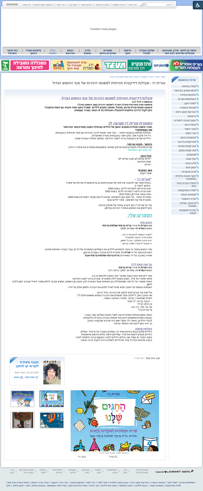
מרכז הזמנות (119, 4)
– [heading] (143, 179)
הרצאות (192, 116)
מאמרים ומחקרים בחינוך (107, 52)
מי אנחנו (26, 4)
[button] (143, 4)
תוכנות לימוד (43, 471)
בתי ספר (125, 471)
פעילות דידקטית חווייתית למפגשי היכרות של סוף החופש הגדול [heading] (106, 98)
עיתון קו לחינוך (102, 4)
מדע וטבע (190, 163)
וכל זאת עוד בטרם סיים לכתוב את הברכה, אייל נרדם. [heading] (124, 292)
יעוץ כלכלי (94, 485)
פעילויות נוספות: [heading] (143, 329)
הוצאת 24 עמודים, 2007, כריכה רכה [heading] (130, 270)
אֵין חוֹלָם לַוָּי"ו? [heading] (144, 304)
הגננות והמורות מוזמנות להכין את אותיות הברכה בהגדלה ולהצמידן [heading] (117, 318)
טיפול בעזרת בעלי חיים (18, 482)
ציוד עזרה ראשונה (59, 482)
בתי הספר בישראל (12, 52)
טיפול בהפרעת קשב (77, 485)
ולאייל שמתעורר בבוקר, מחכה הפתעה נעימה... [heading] (127, 298)
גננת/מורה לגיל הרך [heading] (142, 102)
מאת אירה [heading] (127, 225)
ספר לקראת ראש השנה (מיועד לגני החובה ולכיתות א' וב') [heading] (122, 276)
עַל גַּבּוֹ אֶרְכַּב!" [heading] (145, 309)
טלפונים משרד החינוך (33, 52)
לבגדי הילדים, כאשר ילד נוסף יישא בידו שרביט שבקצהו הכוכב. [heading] (119, 320)
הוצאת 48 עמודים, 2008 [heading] (136, 228)
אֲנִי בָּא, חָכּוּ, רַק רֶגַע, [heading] (141, 307)
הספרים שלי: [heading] (139, 215)
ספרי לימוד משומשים (56, 485)
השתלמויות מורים (187, 99)
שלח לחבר (30, 377)
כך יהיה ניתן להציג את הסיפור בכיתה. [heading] (132, 323)
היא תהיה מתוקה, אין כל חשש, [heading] (136, 240)
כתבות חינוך (98, 471)
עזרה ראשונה (189, 198)
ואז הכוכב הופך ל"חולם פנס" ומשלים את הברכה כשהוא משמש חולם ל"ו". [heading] (114, 295)
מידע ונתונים (87, 52)
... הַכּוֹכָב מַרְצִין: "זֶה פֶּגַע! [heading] (139, 301)
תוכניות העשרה (188, 107)
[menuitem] (179, 52)
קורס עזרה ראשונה (40, 482)
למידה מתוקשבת (187, 190)
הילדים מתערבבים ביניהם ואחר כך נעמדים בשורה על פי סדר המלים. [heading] (116, 331)
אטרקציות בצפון (187, 150)
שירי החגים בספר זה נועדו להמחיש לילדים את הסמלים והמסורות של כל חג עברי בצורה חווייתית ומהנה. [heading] (98, 249)
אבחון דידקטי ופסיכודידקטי (142, 471)
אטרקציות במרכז (187, 146)
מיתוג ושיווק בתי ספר (185, 90)
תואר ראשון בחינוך (21, 485)
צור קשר (61, 4)
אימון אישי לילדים (109, 485)
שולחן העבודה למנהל (146, 52)
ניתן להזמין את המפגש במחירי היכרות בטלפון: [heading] (128, 208)
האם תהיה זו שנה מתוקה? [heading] (138, 237)
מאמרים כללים (72, 471)
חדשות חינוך (127, 52)
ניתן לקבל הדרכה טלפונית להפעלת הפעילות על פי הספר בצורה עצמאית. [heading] (113, 110)
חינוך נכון (73, 4)
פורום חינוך (86, 4)
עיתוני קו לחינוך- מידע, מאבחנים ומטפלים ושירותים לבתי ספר (179, 52)
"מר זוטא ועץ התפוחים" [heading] (139, 150)
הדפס (17, 377)
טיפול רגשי (190, 124)
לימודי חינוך (190, 103)
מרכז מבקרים (189, 171)
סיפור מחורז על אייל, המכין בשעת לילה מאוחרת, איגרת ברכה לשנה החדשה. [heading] (112, 278)
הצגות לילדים (141, 485)
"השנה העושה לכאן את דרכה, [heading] (137, 234)
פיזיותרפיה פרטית (57, 471)
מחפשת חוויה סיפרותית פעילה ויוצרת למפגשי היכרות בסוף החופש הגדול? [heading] (114, 104)
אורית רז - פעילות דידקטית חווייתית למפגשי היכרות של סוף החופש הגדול (108, 83)
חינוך (8, 485)
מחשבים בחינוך (188, 137)
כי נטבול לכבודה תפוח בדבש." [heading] (136, 243)
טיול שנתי (191, 159)
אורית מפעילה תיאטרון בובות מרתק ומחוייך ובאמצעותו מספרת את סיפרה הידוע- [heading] (110, 147)
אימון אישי (191, 167)
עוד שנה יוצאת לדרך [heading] (141, 264)
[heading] (60, 98)
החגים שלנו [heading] (146, 222)
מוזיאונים (191, 154)
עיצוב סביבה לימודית (185, 120)
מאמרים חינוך (85, 471)
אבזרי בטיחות (189, 86)
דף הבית (132, 4)
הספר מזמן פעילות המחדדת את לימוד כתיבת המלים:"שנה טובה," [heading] (118, 315)
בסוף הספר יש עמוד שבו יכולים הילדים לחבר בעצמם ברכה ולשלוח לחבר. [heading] (113, 337)
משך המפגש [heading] (145, 170)
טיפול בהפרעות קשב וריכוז (26, 471)
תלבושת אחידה (188, 94)
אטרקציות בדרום (187, 141)
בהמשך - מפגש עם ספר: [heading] (139, 144)
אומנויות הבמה (188, 194)
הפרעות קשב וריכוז (186, 112)
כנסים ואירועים (70, 52)
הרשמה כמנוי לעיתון (43, 4)
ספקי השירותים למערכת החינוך (124, 77)
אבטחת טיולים (38, 485)
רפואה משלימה (126, 485)
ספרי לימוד (190, 129)
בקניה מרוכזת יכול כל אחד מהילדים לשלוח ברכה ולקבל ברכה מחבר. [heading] (116, 340)
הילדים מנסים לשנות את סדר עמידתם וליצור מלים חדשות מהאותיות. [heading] (116, 334)
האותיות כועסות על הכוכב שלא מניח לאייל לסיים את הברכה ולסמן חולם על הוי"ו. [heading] (110, 287)
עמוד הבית (160, 77)
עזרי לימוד (190, 133)
